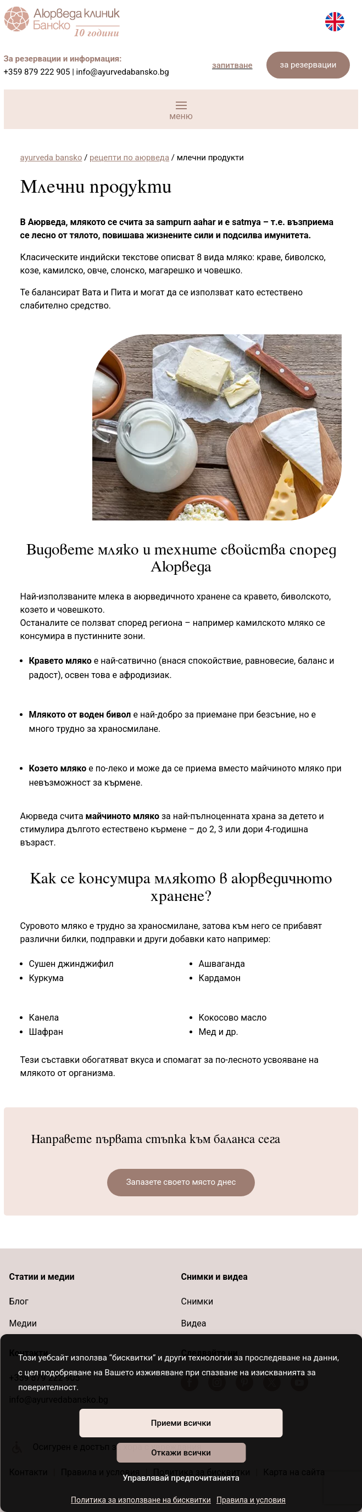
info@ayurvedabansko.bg (122, 72)
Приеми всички (181, 1423)
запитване (232, 65)
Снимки (197, 1301)
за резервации (308, 65)
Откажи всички (181, 1453)
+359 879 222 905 (37, 72)
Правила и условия (251, 1500)
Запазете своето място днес (181, 1182)
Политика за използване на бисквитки (141, 1500)
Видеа (193, 1323)
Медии (23, 1323)
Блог (18, 1301)
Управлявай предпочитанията (181, 1478)
